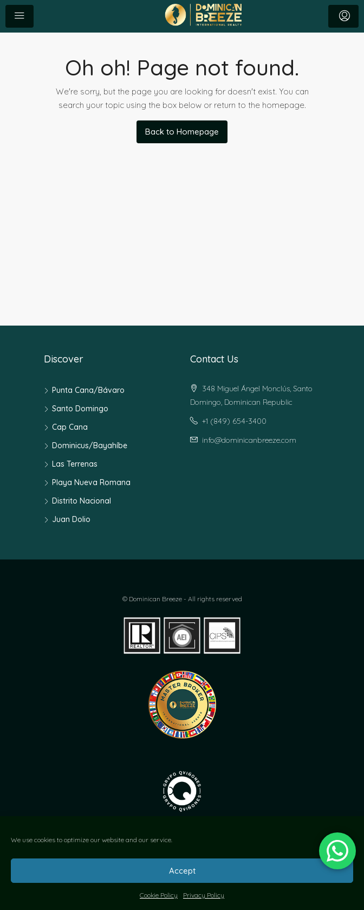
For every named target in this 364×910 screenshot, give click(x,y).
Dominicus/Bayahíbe (89, 445)
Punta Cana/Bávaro (88, 390)
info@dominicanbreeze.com (249, 440)
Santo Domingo (80, 408)
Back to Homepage (182, 131)
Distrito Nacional (81, 501)
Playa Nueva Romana (91, 482)
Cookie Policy (159, 895)
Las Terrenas (75, 464)
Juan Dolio (71, 519)
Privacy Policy (203, 895)
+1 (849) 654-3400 (234, 421)
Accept (182, 871)
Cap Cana (70, 427)
